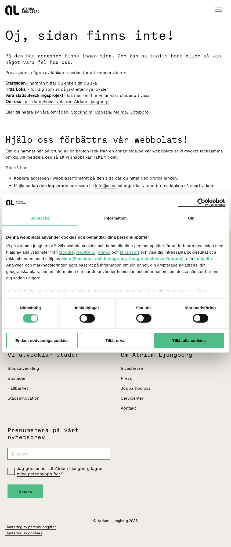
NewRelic (85, 252)
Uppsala (103, 112)
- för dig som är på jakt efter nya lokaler (56, 89)
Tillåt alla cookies (189, 340)
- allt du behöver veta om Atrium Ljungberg (57, 101)
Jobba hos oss (135, 388)
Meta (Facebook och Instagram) (94, 258)
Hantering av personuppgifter (30, 527)
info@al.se (106, 185)
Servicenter (132, 398)
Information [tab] (115, 218)
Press (126, 378)
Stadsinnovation (23, 398)
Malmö (120, 112)
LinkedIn (203, 258)
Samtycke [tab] (39, 218)
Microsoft (129, 252)
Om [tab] (191, 218)
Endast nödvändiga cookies (41, 340)
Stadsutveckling (23, 368)
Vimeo (104, 252)
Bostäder (17, 378)
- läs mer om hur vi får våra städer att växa (77, 95)
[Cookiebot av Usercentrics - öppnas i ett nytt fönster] (201, 202)
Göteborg (139, 112)
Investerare (132, 368)
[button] (219, 10)
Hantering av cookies (23, 533)
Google (66, 252)
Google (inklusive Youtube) (156, 258)
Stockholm (81, 112)
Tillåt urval (116, 340)
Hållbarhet (18, 388)
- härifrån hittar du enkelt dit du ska (51, 83)
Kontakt (128, 408)
